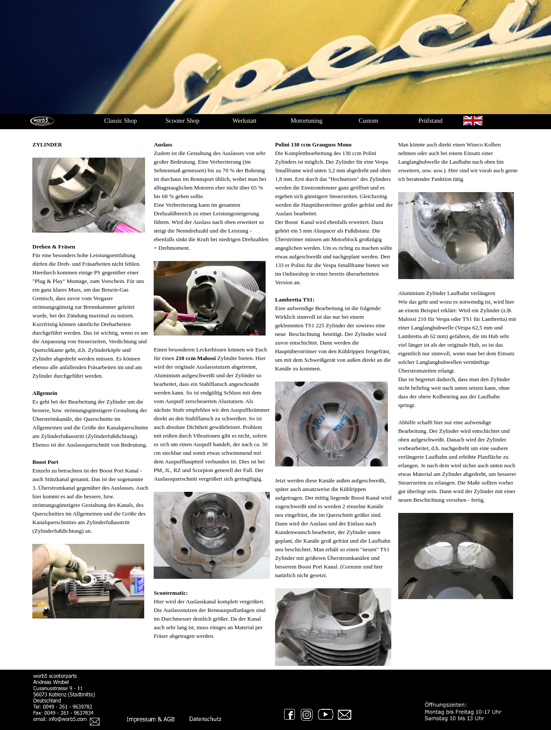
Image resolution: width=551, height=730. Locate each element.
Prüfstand (430, 120)
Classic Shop (120, 120)
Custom (368, 120)
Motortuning (306, 120)
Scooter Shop (183, 120)
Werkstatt (244, 120)
